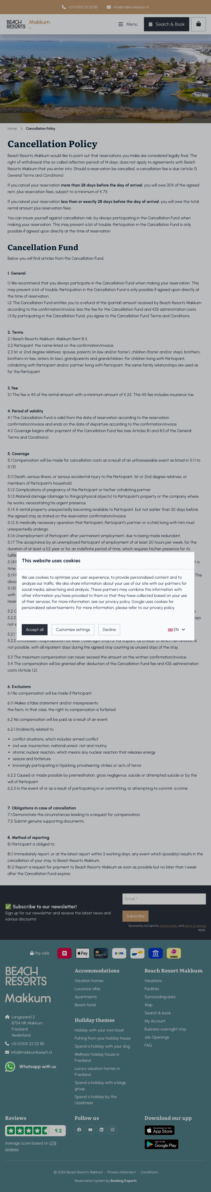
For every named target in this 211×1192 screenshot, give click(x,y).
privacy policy (117, 601)
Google (138, 601)
